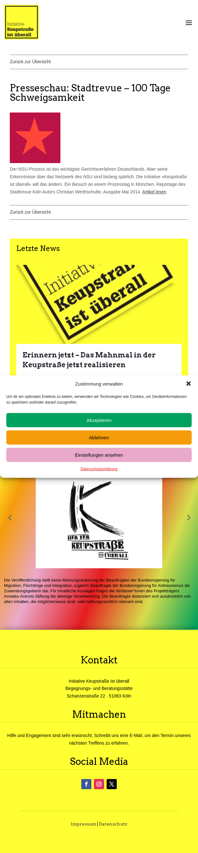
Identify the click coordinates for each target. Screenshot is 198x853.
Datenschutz (113, 823)
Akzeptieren (98, 420)
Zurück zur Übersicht (30, 61)
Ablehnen (99, 437)
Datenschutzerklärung (99, 469)
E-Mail (136, 735)
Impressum (83, 823)
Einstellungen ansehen (99, 455)
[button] (188, 384)
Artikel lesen (154, 191)
